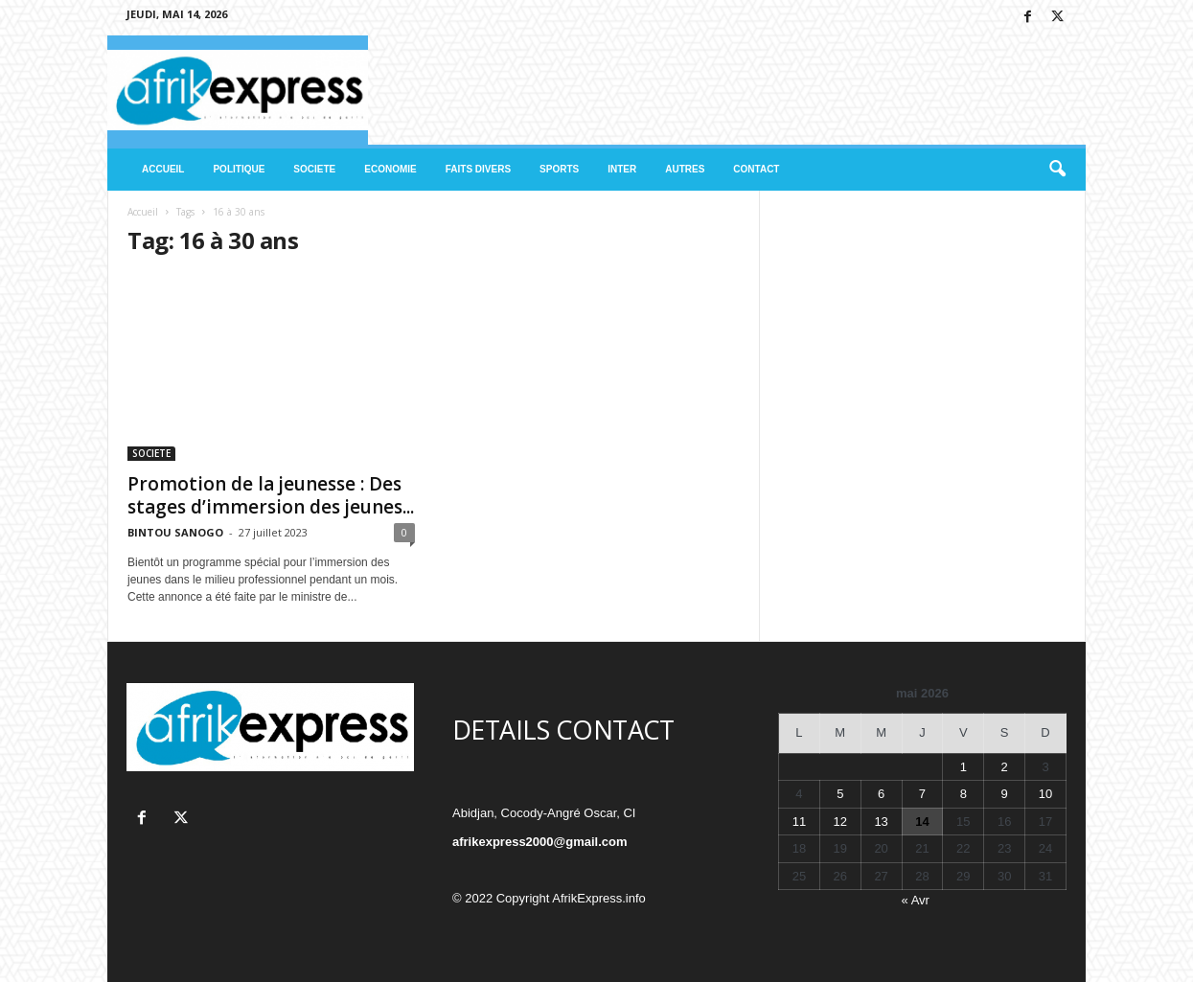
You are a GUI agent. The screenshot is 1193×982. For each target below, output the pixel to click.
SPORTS (559, 169)
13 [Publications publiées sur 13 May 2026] (880, 821)
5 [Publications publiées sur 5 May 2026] (840, 794)
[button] (1057, 169)
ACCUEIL (163, 169)
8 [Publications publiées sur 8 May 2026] (963, 794)
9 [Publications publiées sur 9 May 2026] (1004, 794)
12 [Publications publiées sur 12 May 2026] (840, 821)
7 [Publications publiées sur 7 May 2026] (922, 794)
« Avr (915, 900)
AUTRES (684, 169)
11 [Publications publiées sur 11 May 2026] (799, 821)
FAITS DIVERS (478, 169)
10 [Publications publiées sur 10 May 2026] (1045, 794)
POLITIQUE (238, 169)
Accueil (142, 211)
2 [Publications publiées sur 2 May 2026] (1004, 767)
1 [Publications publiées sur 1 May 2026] (963, 767)
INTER (622, 169)
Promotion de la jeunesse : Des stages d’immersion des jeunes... (270, 495)
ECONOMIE (390, 169)
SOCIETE (314, 169)
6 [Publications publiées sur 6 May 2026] (881, 794)
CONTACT (756, 169)
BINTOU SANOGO (175, 532)
